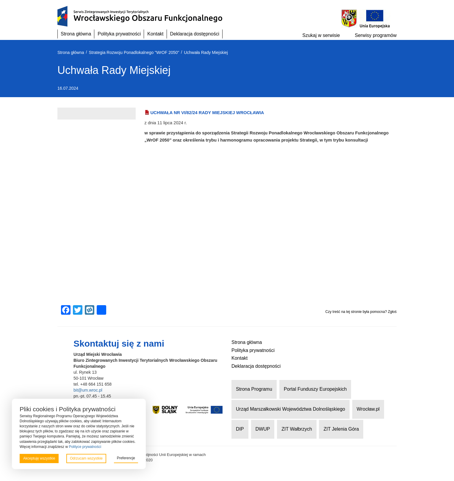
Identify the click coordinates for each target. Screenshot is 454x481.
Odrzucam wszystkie (86, 458)
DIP (240, 429)
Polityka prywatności (119, 33)
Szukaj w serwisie (321, 35)
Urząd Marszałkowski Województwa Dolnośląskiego (290, 409)
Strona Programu (254, 389)
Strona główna (76, 33)
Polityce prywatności (85, 447)
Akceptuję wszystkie (39, 458)
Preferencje (126, 458)
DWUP (263, 429)
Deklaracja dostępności (194, 33)
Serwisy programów (376, 35)
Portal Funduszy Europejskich (315, 389)
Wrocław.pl (368, 409)
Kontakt (155, 33)
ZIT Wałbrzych (296, 429)
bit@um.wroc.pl (87, 390)
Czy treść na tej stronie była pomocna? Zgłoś (361, 312)
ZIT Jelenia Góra (341, 429)
